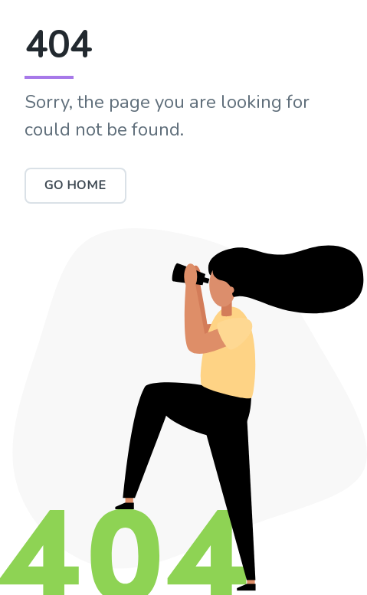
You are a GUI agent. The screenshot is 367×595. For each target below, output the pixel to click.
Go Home (75, 185)
